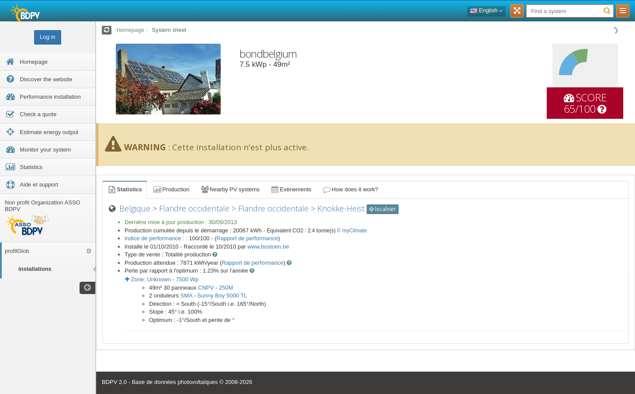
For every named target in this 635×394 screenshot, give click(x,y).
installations (35, 269)
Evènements (291, 189)
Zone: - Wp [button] (161, 279)
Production (171, 189)
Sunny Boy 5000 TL (222, 295)
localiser (382, 209)
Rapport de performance (247, 238)
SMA (186, 295)
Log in (47, 37)
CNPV (206, 287)
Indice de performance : (155, 238)
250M (226, 287)
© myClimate (352, 231)
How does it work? (350, 189)
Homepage (131, 30)
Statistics (124, 189)
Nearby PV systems (230, 189)
